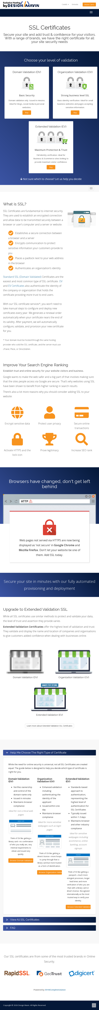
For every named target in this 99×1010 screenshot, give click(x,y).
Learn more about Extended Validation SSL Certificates (49, 726)
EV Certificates (16, 285)
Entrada (75, 4)
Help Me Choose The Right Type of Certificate (38, 752)
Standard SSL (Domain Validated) (22, 276)
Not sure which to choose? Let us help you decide (51, 179)
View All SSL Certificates (24, 919)
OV (60, 281)
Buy (26, 112)
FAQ (12, 927)
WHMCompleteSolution (55, 989)
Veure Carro (89, 4)
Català (65, 4)
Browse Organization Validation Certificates (50, 872)
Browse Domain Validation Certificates (21, 860)
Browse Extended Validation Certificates (79, 907)
